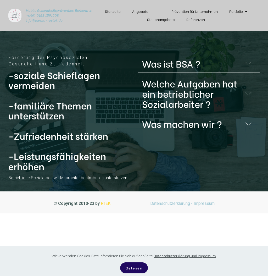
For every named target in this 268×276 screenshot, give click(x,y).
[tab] (199, 64)
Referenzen (195, 19)
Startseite (113, 11)
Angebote (140, 11)
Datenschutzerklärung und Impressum (185, 257)
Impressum (204, 205)
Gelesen (134, 269)
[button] (199, 63)
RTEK (106, 205)
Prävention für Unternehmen (194, 11)
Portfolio (236, 11)
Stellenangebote (161, 19)
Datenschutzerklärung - (171, 205)
